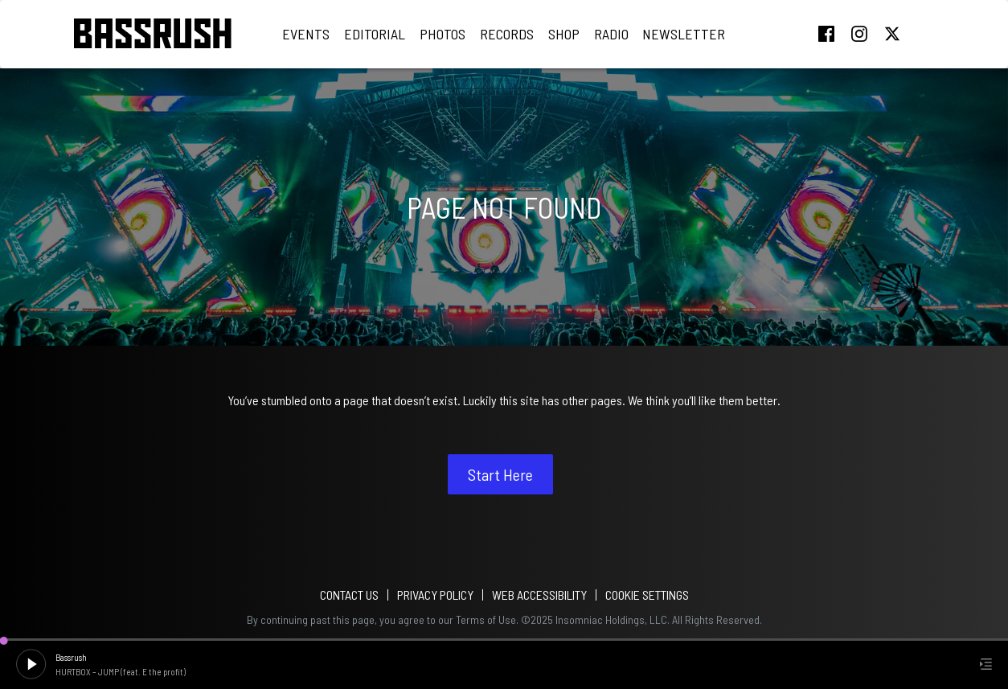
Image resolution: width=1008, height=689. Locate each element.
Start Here (500, 474)
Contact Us (349, 594)
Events (306, 34)
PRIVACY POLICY (435, 594)
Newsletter (683, 34)
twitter (892, 34)
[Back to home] (153, 34)
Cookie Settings (647, 594)
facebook (826, 34)
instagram (859, 34)
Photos (442, 34)
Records (507, 34)
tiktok (925, 34)
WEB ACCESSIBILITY (539, 594)
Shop (564, 34)
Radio (611, 34)
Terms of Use (486, 619)
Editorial (374, 34)
